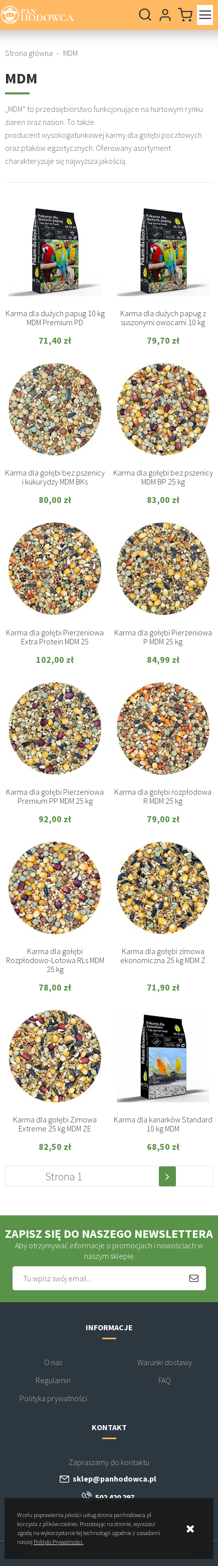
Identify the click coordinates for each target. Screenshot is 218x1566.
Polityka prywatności (53, 1398)
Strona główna (29, 53)
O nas (53, 1362)
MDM (70, 53)
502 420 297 (114, 1497)
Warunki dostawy (164, 1362)
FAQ (164, 1380)
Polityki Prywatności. (59, 1542)
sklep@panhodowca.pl (114, 1479)
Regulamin (53, 1380)
